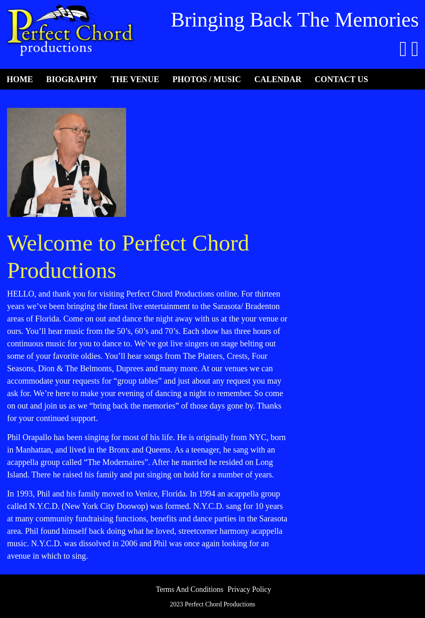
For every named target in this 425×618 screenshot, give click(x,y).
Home (20, 79)
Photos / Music (207, 79)
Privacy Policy (249, 589)
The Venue (135, 79)
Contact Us (341, 79)
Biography (71, 79)
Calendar (277, 79)
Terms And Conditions (189, 589)
